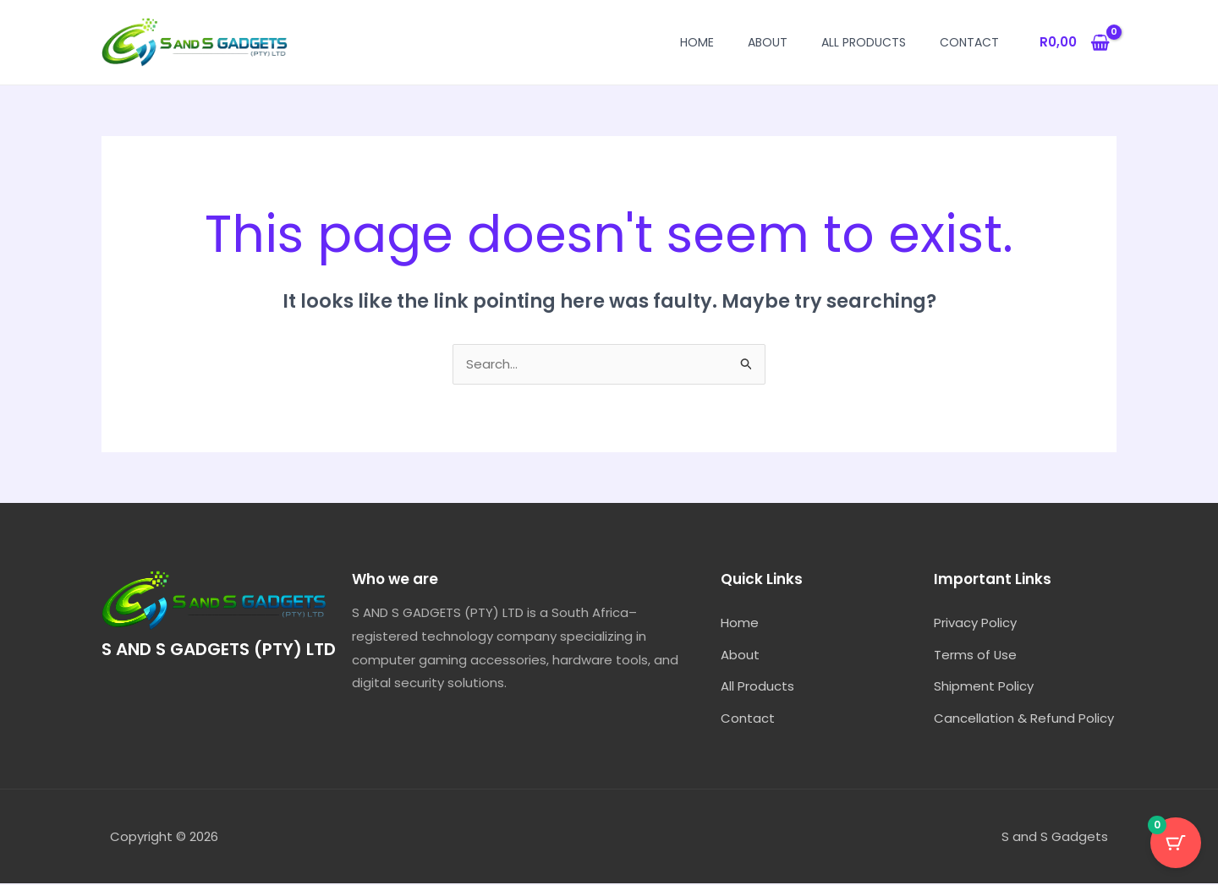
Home (697, 42)
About (767, 42)
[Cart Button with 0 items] (1175, 842)
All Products (863, 42)
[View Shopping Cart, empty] (1074, 42)
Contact (969, 42)
